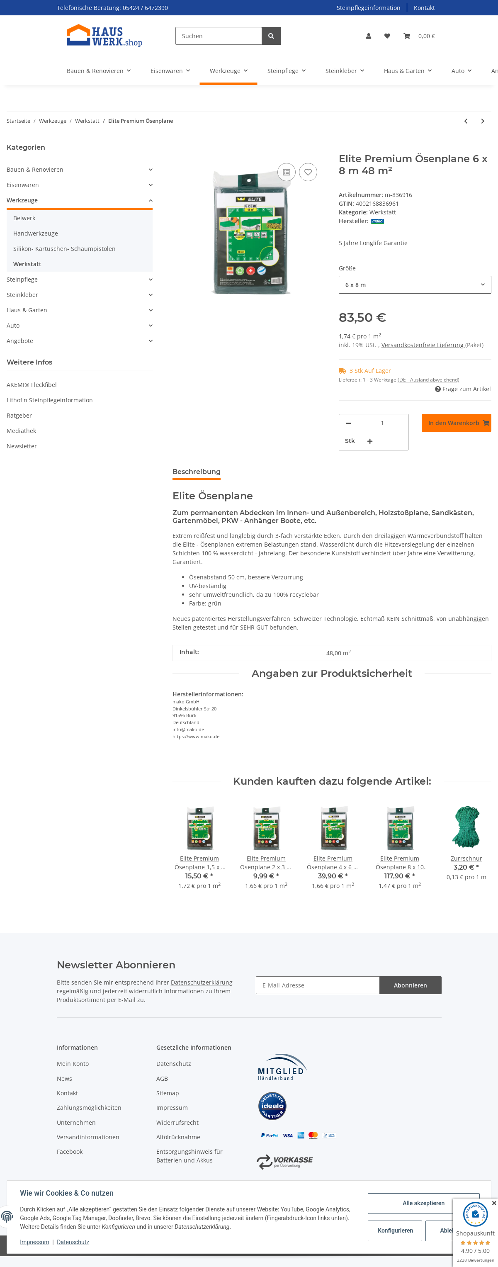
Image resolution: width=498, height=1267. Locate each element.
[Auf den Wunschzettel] (308, 172)
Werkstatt (382, 212)
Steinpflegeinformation (369, 8)
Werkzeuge (22, 200)
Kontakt (424, 8)
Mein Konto (73, 1064)
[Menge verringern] (348, 423)
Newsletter (22, 446)
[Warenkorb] (419, 36)
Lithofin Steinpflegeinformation (50, 400)
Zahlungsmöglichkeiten (89, 1107)
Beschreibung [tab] (196, 472)
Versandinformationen (88, 1137)
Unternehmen (76, 1122)
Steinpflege (22, 279)
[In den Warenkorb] (179, 148)
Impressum (172, 1107)
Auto (13, 325)
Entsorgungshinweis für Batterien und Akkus (189, 1156)
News (64, 1078)
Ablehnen (452, 1230)
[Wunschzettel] (387, 36)
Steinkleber (22, 295)
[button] (369, 36)
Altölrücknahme (178, 1137)
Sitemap (167, 1093)
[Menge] (382, 423)
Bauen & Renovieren (35, 169)
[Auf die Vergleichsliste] (286, 172)
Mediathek (21, 431)
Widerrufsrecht (177, 1122)
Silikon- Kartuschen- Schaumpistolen (64, 249)
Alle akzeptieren (423, 1203)
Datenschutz (173, 1064)
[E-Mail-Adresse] (318, 985)
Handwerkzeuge (35, 233)
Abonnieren (410, 985)
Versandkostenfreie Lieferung (423, 345)
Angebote (20, 341)
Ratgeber (19, 415)
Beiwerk (24, 218)
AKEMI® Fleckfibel (32, 385)
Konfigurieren (395, 1230)
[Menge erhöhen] (370, 441)
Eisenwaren (23, 185)
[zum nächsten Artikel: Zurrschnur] (482, 121)
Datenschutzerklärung (202, 982)
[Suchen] (218, 36)
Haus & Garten (27, 310)
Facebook (70, 1151)
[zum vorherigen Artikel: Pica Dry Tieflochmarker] (465, 121)
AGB (162, 1078)
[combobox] (415, 285)
